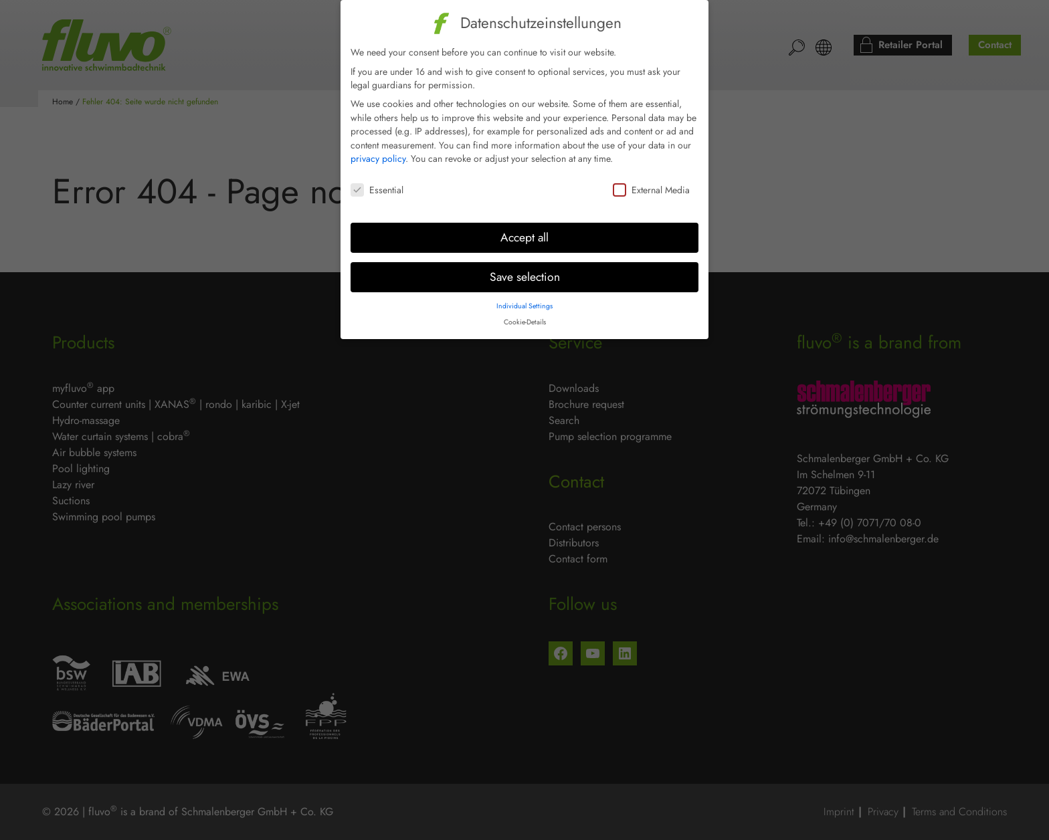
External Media (651, 180)
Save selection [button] (525, 267)
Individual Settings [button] (524, 296)
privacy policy (378, 149)
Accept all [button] (524, 227)
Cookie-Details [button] (525, 312)
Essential (377, 180)
